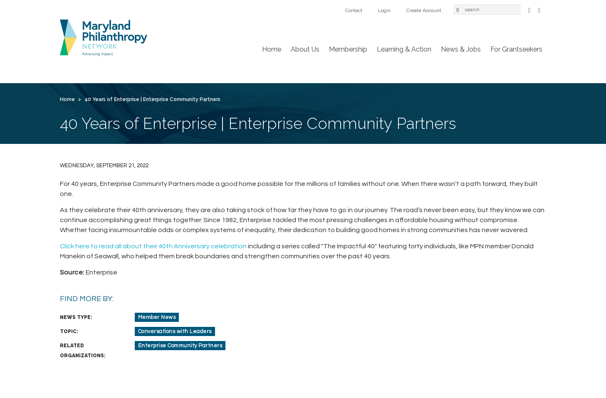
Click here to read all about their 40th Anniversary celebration (153, 246)
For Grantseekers (516, 49)
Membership (348, 49)
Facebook (529, 9)
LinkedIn (539, 9)
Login (384, 10)
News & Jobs (461, 49)
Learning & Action (404, 49)
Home (271, 49)
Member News (157, 317)
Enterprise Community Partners (180, 346)
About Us (305, 49)
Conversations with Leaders (175, 331)
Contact (353, 10)
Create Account (423, 10)
